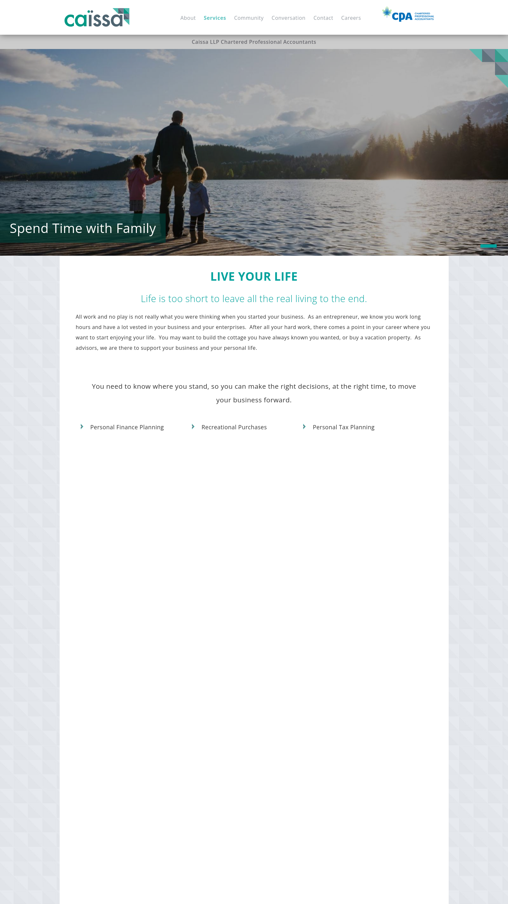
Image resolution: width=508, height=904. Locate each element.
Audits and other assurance (378, 667)
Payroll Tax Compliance (108, 740)
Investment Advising (193, 797)
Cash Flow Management (108, 709)
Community (249, 17)
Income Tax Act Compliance (290, 797)
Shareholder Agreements (110, 688)
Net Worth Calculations (196, 786)
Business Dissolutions (283, 709)
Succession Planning (281, 667)
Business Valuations (193, 667)
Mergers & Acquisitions (196, 678)
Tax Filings (146, 719)
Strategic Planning (102, 678)
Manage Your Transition (289, 655)
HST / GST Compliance (106, 730)
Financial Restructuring (196, 740)
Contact (323, 17)
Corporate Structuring (283, 755)
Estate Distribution (368, 739)
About (187, 17)
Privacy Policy (275, 892)
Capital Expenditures (194, 688)
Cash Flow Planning (192, 807)
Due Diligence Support (195, 709)
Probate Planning (367, 791)
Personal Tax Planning (344, 427)
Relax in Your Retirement (202, 763)
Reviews (356, 678)
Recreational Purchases (234, 427)
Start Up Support (100, 667)
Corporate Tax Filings (282, 776)
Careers (351, 17)
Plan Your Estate (367, 716)
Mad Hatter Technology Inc (414, 892)
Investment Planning (193, 698)
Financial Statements (105, 719)
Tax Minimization (366, 801)
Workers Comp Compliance (112, 750)
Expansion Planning (192, 719)
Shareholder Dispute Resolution (295, 698)
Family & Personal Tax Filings (291, 786)
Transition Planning (280, 688)
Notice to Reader (389, 678)
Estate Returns (364, 759)
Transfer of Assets (368, 770)
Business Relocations (282, 678)
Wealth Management (194, 817)
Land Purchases (222, 750)
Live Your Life (363, 814)
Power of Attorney (368, 749)
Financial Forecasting (105, 698)
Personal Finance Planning (127, 427)
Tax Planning (184, 750)
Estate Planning (365, 728)
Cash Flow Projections (372, 703)
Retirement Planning (193, 776)
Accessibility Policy (241, 892)
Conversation (289, 17)
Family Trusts (402, 728)
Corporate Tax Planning (285, 766)
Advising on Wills (366, 780)
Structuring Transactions (286, 745)
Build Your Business (106, 655)
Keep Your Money (280, 732)
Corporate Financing (193, 730)
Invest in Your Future (196, 655)
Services (215, 17)
